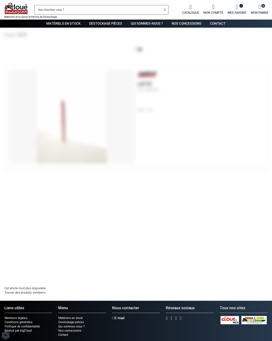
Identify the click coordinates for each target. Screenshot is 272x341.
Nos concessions (186, 23)
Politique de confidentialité (22, 326)
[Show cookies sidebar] (5, 335)
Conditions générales (18, 322)
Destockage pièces (105, 23)
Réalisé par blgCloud (18, 330)
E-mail (118, 318)
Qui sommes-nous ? (147, 23)
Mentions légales (16, 318)
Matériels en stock (63, 23)
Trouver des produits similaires (25, 292)
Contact (218, 23)
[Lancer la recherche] (164, 9)
